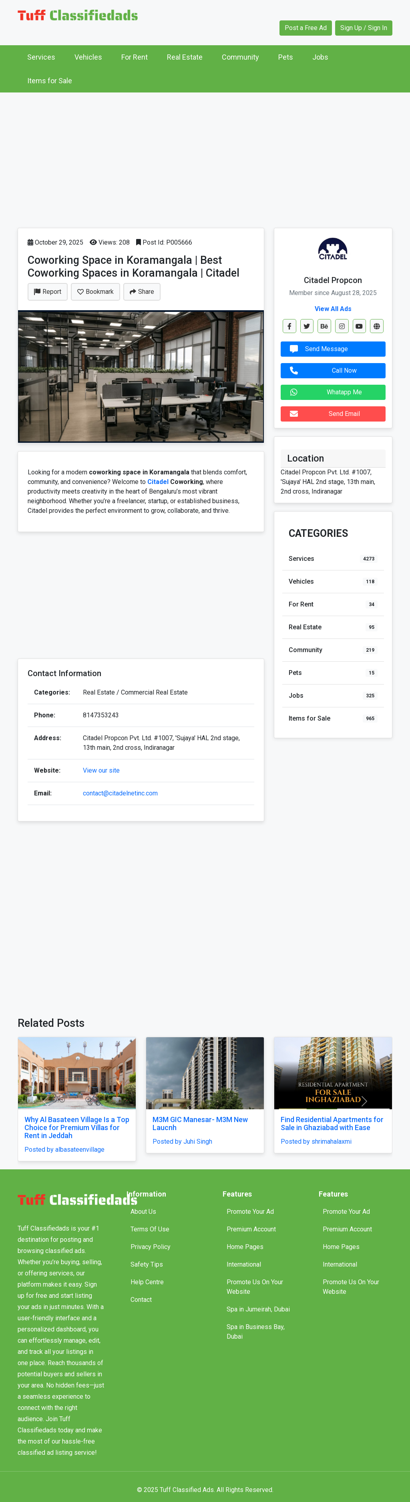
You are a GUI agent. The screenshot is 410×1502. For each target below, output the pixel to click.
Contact (141, 1299)
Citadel (158, 482)
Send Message (317, 349)
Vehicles (88, 57)
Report (47, 291)
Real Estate (185, 57)
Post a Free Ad (306, 28)
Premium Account (251, 1229)
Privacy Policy (151, 1247)
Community (240, 57)
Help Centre (147, 1282)
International (244, 1264)
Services (41, 57)
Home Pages (245, 1247)
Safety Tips (147, 1264)
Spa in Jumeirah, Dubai (258, 1309)
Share (142, 291)
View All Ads (333, 309)
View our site (101, 770)
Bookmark (95, 291)
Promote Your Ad (250, 1211)
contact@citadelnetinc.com (120, 793)
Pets (285, 57)
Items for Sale (49, 80)
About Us (143, 1211)
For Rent (134, 57)
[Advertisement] (205, 158)
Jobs (320, 57)
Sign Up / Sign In (363, 28)
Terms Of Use (150, 1229)
